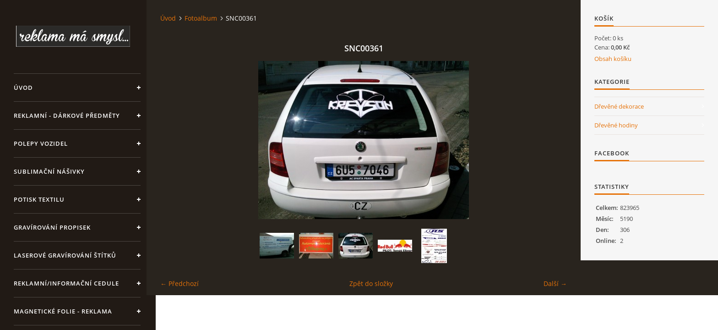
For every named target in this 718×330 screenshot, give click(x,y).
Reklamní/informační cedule (66, 283)
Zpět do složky (371, 283)
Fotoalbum (201, 18)
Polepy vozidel (41, 143)
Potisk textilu (39, 199)
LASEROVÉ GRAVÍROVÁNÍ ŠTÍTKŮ (65, 255)
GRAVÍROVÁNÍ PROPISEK (52, 227)
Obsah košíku (612, 59)
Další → (555, 283)
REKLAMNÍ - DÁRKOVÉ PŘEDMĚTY (67, 115)
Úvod (23, 87)
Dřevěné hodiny (616, 125)
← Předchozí (179, 283)
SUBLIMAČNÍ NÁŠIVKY (49, 171)
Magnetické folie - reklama (63, 311)
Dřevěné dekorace (619, 106)
